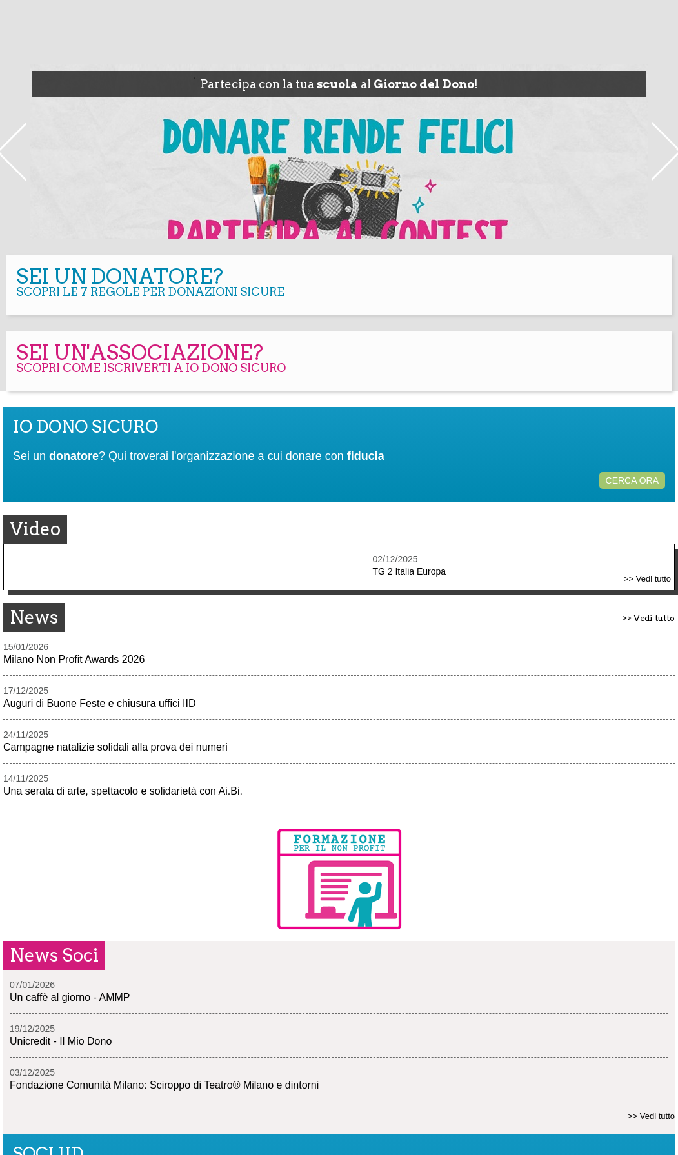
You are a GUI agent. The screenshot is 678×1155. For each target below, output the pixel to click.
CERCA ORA (632, 480)
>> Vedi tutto (647, 579)
